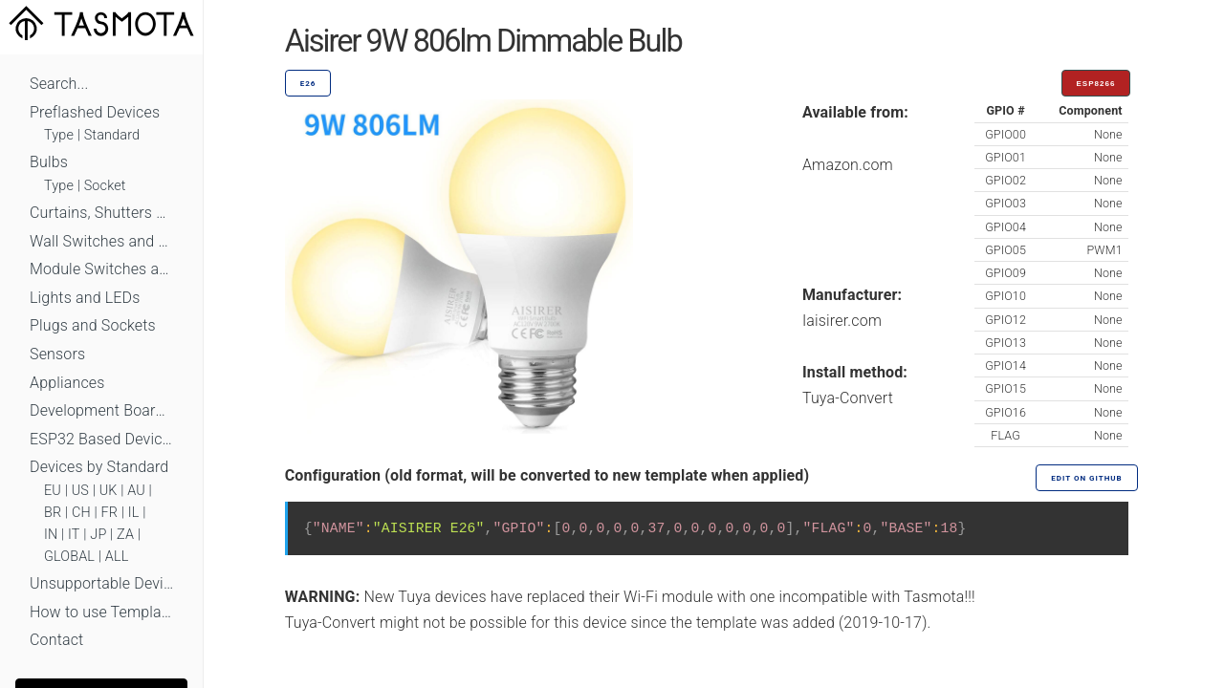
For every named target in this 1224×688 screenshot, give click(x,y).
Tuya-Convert (847, 398)
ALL (117, 556)
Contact (56, 640)
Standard (112, 135)
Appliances (67, 383)
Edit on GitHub (1086, 478)
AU (136, 491)
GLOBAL (69, 556)
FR (110, 513)
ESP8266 (1096, 83)
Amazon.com (847, 165)
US (80, 491)
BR (52, 513)
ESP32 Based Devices (101, 439)
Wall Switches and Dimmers (101, 241)
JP (98, 535)
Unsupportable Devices (101, 583)
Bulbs (49, 162)
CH (81, 513)
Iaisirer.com (842, 321)
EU (52, 491)
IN (50, 535)
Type (59, 135)
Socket (105, 186)
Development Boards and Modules (101, 410)
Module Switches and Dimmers (101, 269)
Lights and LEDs (85, 298)
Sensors (57, 354)
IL (134, 513)
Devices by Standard (99, 467)
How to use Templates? (101, 612)
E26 (308, 83)
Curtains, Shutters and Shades (101, 213)
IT (74, 535)
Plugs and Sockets (93, 325)
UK (108, 491)
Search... (59, 84)
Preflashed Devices (95, 112)
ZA (125, 535)
